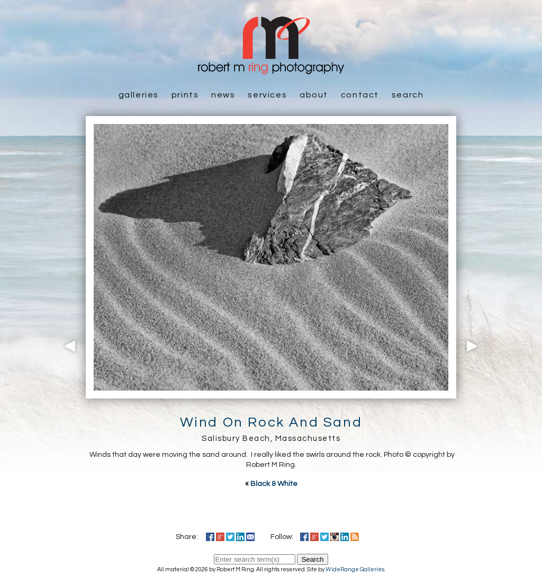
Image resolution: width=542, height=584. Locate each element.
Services (267, 95)
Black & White (273, 484)
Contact (360, 95)
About (314, 95)
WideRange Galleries (355, 569)
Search (408, 95)
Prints (185, 95)
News (223, 95)
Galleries (139, 95)
